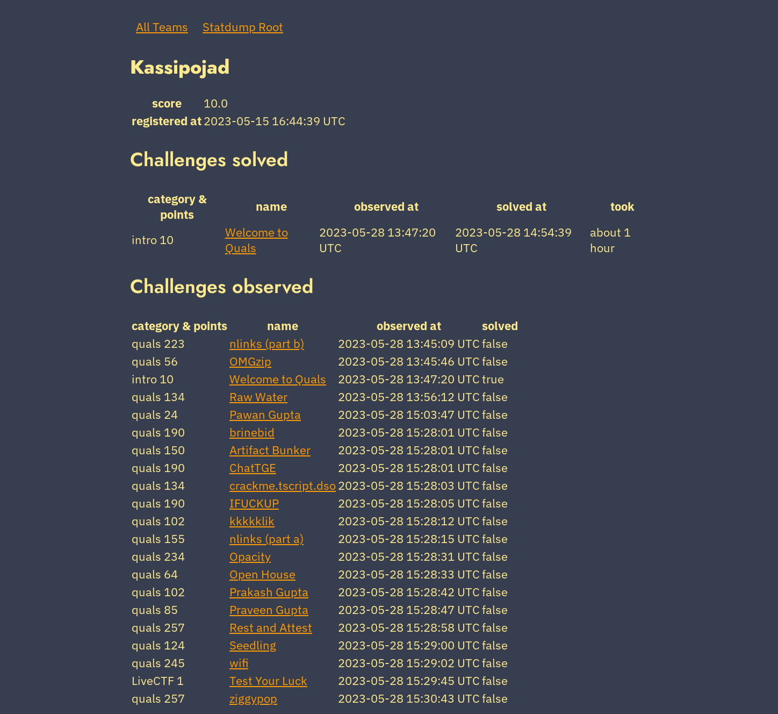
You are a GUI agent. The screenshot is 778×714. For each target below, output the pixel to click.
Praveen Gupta (268, 609)
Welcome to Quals (277, 379)
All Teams (162, 26)
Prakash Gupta (268, 591)
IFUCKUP (254, 503)
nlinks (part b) (266, 343)
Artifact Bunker (270, 450)
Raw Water (258, 396)
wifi (238, 662)
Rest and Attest (270, 627)
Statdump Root (243, 26)
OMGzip (250, 361)
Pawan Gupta (265, 414)
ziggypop (253, 698)
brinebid (252, 432)
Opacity (250, 556)
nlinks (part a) (266, 538)
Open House (262, 574)
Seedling (252, 645)
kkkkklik (252, 521)
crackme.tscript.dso (282, 485)
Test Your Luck (268, 680)
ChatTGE (252, 467)
